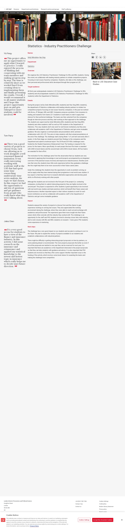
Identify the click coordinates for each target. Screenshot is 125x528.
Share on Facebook (96, 57)
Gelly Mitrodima (33, 58)
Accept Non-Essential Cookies (102, 520)
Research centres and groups (48, 10)
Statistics (31, 67)
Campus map (79, 504)
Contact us (78, 507)
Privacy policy (103, 510)
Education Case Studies (51, 13)
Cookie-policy (102, 504)
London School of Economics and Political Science (12, 4)
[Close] (122, 520)
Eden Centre (20, 13)
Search (108, 4)
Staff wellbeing (64, 10)
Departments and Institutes (29, 10)
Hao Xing (42, 58)
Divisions (16, 10)
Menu (118, 4)
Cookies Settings (103, 502)
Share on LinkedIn (100, 57)
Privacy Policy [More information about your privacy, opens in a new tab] (34, 526)
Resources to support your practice (34, 13)
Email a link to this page (92, 57)
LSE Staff (9, 10)
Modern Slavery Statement (106, 507)
